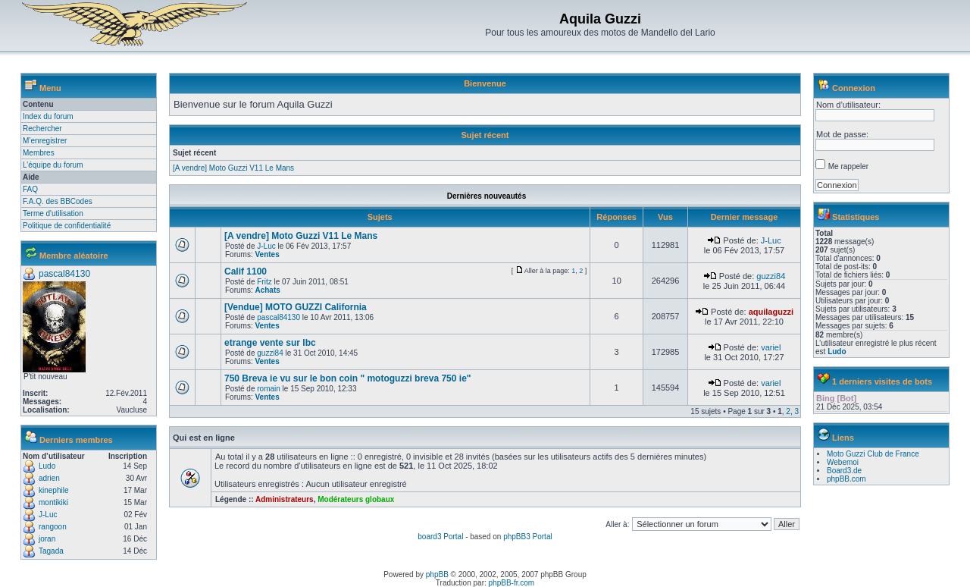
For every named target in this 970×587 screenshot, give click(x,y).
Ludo (47, 466)
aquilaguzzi (771, 311)
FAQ (30, 189)
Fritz (264, 282)
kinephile (53, 490)
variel (771, 347)
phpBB (437, 574)
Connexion (853, 88)
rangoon (53, 527)
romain (268, 389)
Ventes (267, 254)
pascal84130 (64, 273)
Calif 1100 (245, 271)
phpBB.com (846, 479)
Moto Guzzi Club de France (873, 454)
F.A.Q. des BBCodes (57, 201)
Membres (39, 153)
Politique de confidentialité (67, 225)
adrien (49, 478)
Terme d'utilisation (53, 213)
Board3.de (844, 470)
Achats (267, 290)
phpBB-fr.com (512, 583)
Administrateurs (284, 499)
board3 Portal (440, 536)
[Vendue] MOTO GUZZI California (295, 307)
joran (47, 539)
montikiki (53, 502)
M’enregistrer (45, 141)
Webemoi (843, 462)
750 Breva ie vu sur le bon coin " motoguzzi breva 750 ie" (347, 378)
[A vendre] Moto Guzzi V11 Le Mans (233, 168)
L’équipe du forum (53, 165)
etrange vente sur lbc (270, 342)
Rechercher (42, 128)
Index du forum (48, 116)
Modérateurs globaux (356, 499)
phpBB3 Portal (527, 536)
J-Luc (48, 514)
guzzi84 (770, 276)
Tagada (51, 551)
